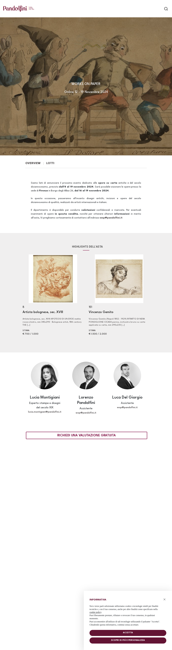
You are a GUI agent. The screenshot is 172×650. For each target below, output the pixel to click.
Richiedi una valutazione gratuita (86, 435)
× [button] (164, 599)
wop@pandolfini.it (111, 218)
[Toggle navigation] (159, 8)
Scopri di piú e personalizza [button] (128, 640)
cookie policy (95, 612)
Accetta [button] (128, 633)
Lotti (50, 163)
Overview (33, 163)
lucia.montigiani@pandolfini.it (44, 412)
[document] (128, 611)
